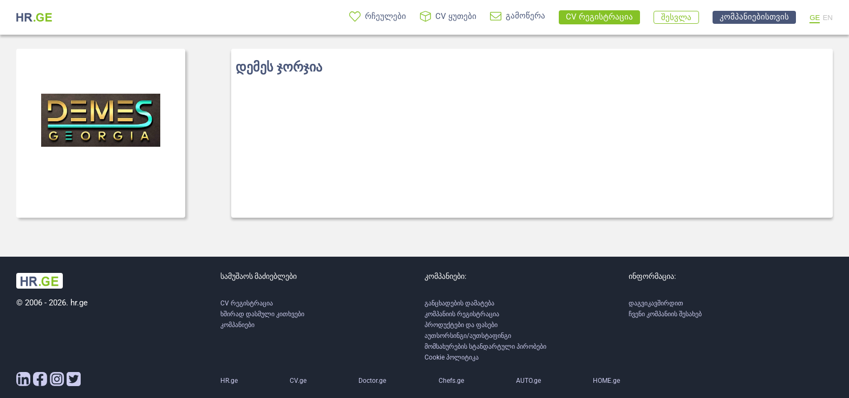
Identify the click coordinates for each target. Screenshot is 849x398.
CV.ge (298, 380)
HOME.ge (606, 380)
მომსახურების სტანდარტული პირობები (485, 346)
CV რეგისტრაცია (246, 303)
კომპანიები (237, 325)
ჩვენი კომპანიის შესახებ (665, 314)
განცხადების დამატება (459, 303)
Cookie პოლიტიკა (451, 357)
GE (814, 18)
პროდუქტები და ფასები (461, 325)
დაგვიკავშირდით (656, 303)
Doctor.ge (372, 380)
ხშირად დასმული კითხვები (262, 314)
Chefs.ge (451, 380)
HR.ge (229, 380)
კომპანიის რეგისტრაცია (461, 314)
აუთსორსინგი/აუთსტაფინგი (467, 336)
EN (827, 18)
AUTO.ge (528, 380)
